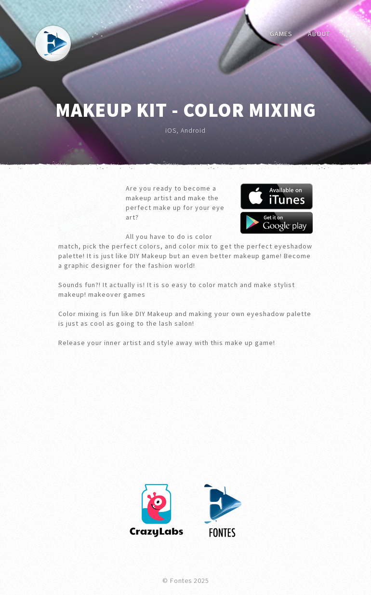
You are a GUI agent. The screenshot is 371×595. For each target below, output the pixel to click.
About (319, 33)
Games (281, 33)
